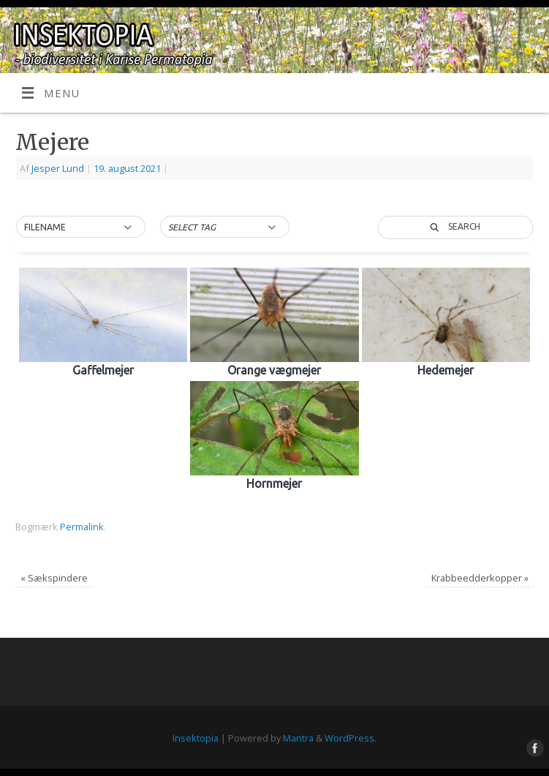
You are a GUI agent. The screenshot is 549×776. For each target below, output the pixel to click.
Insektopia (196, 738)
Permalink (82, 526)
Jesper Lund (57, 168)
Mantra (298, 738)
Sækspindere (54, 577)
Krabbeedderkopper (480, 577)
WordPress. (350, 738)
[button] (81, 227)
